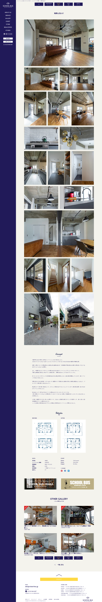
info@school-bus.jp (31, 586)
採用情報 (50, 599)
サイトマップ (33, 599)
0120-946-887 (32, 591)
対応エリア (27, 599)
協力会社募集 (56, 599)
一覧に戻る (60, 564)
